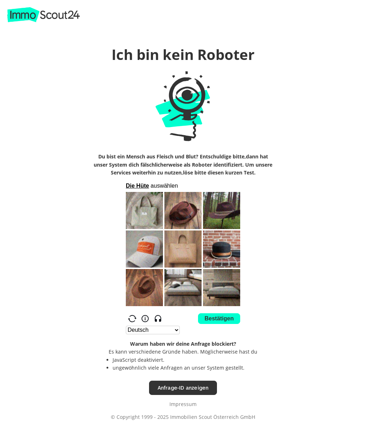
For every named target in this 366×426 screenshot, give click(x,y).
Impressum (183, 404)
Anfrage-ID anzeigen (183, 388)
